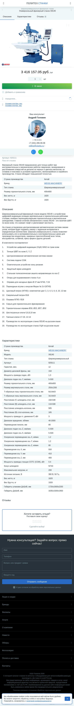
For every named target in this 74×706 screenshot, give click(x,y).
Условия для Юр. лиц (13, 106)
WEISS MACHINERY (53, 183)
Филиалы (37, 612)
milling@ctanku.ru (36, 146)
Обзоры (37, 643)
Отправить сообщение (37, 582)
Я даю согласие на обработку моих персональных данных (38, 587)
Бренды (37, 604)
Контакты (37, 666)
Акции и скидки (37, 597)
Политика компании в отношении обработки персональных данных (37, 690)
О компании (37, 627)
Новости (37, 635)
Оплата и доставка (37, 658)
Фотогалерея (37, 650)
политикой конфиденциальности (38, 701)
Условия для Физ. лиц (13, 104)
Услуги (37, 620)
